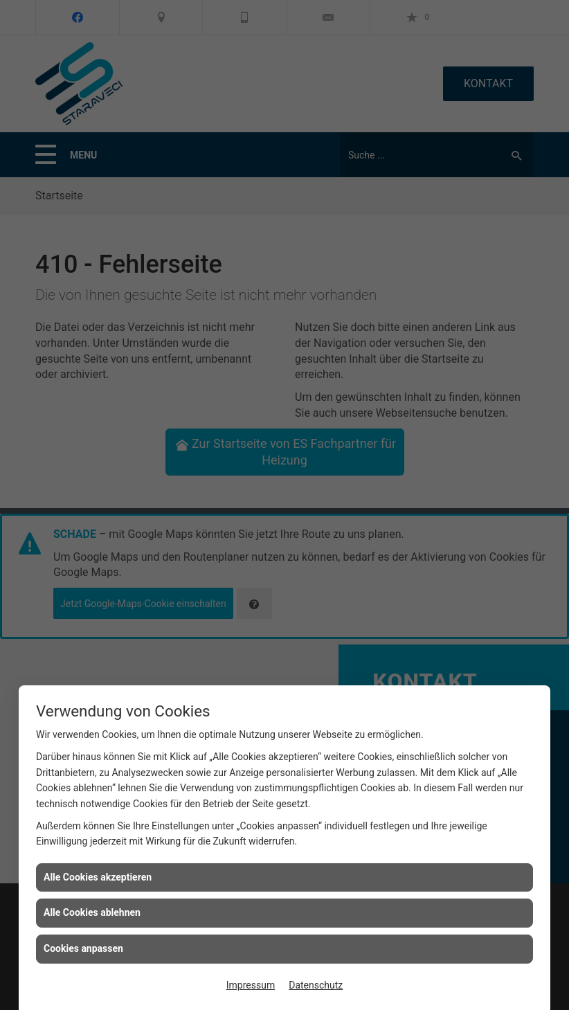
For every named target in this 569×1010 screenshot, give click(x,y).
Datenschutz (316, 985)
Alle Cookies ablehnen (92, 912)
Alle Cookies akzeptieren (98, 877)
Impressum (250, 985)
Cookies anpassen (83, 948)
